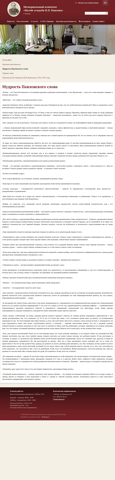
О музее (34, 21)
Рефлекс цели (7, 73)
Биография (6, 60)
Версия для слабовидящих (88, 3)
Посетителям (23, 21)
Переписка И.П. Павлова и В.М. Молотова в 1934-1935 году (26, 77)
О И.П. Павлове (47, 21)
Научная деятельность (66, 21)
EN (105, 3)
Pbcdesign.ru (45, 417)
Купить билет (99, 21)
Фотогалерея (84, 21)
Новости (10, 21)
